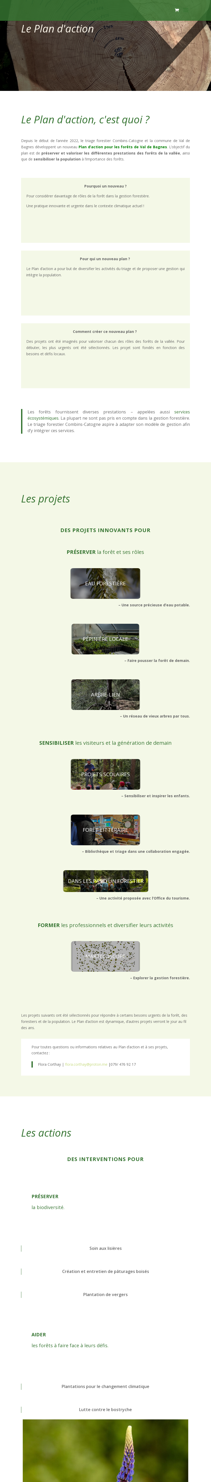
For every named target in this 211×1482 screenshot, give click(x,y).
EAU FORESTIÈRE (105, 583)
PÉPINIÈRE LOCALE (105, 638)
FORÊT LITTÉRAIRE (105, 829)
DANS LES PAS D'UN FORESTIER (106, 880)
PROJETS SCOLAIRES (105, 774)
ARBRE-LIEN (105, 694)
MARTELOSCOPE (105, 956)
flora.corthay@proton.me (88, 1064)
